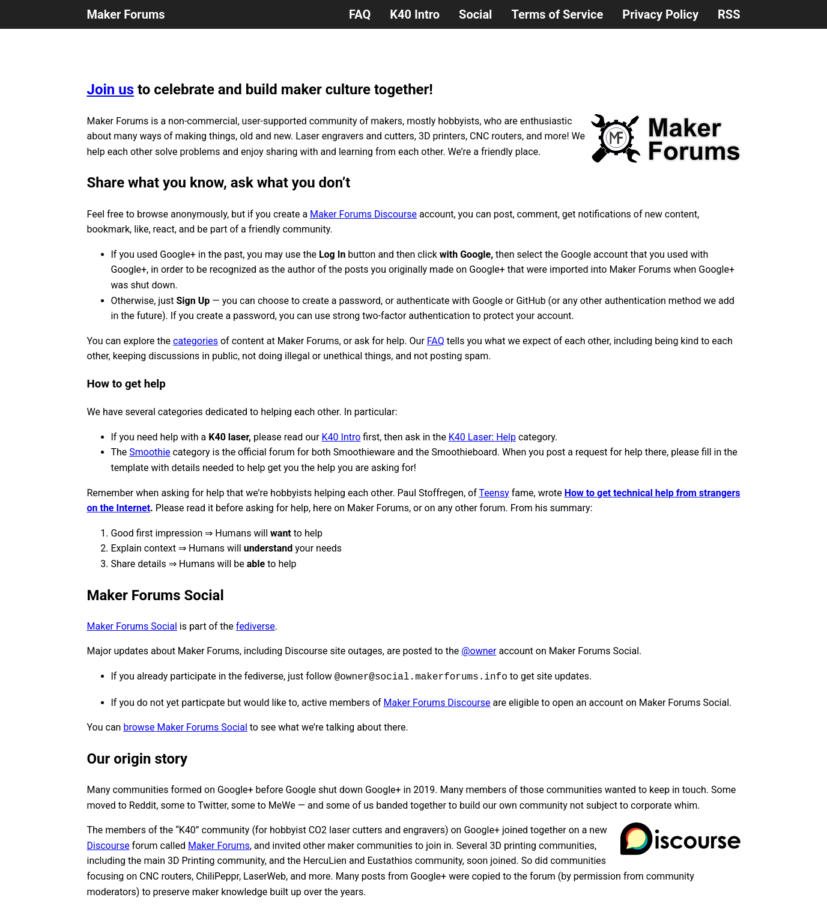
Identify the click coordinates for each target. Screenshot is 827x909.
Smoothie (149, 452)
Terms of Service (557, 14)
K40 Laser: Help (482, 437)
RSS (729, 14)
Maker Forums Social (132, 626)
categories (195, 341)
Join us (111, 89)
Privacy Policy (660, 14)
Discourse (108, 845)
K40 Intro (415, 14)
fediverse (255, 626)
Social (475, 14)
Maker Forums (126, 14)
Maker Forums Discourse (363, 214)
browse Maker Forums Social (185, 727)
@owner (478, 651)
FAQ (360, 14)
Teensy (494, 493)
